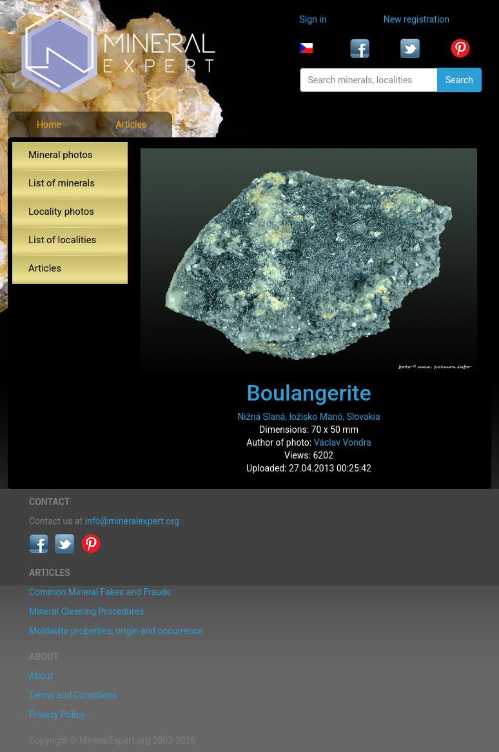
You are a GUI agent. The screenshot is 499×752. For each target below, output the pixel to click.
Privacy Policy (56, 714)
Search (459, 80)
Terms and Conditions (73, 695)
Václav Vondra (342, 442)
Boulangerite (308, 393)
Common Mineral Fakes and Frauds (100, 592)
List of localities (62, 240)
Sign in (313, 19)
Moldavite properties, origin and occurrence (115, 631)
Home (49, 124)
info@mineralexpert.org (132, 521)
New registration (416, 19)
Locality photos (61, 211)
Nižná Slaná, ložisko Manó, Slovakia (308, 416)
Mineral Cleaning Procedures (86, 611)
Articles (130, 124)
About (41, 676)
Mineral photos (60, 155)
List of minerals (61, 183)
